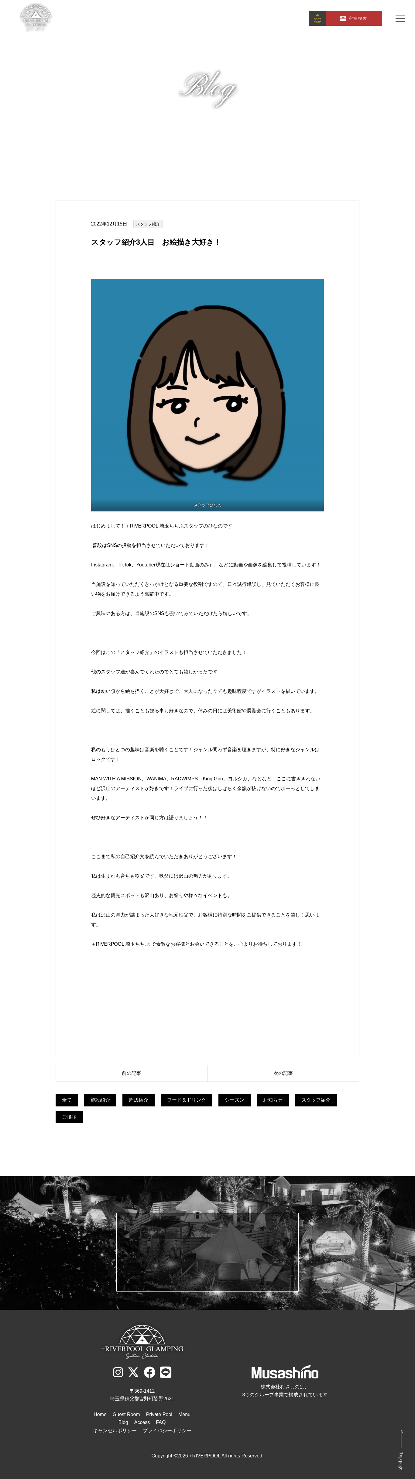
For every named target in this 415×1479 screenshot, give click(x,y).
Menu (184, 1414)
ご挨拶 (69, 1117)
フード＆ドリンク (186, 1099)
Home (100, 1414)
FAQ (161, 1422)
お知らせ (273, 1099)
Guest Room (126, 1414)
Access (142, 1422)
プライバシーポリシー (167, 1430)
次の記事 (283, 1073)
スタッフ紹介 (148, 224)
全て (67, 1099)
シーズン (234, 1099)
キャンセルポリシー (115, 1430)
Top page (401, 1461)
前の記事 (131, 1073)
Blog (123, 1422)
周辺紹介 (138, 1099)
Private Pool (159, 1414)
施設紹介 (100, 1099)
